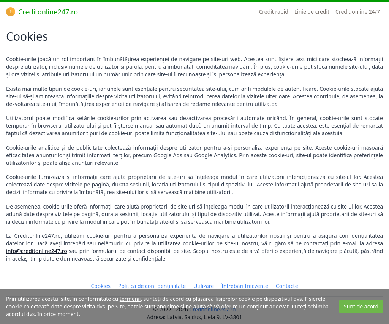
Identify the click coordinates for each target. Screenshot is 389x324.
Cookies (100, 285)
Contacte (287, 285)
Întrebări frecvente (244, 285)
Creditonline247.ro (42, 11)
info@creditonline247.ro (36, 250)
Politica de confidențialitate (152, 285)
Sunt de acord (361, 306)
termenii (130, 298)
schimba (318, 306)
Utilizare (203, 285)
